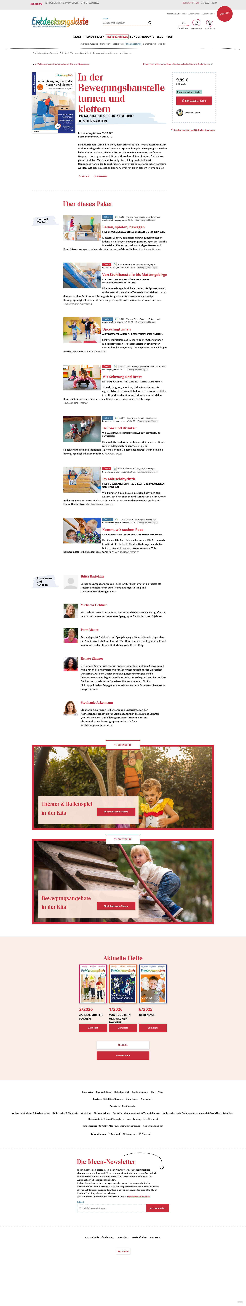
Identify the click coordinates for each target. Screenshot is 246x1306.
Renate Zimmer (92, 688)
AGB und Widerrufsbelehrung (99, 1267)
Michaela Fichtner (94, 626)
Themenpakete (133, 41)
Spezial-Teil (118, 41)
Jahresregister (149, 41)
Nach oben (123, 1281)
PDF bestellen (195, 98)
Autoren (102, 178)
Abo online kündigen (153, 1156)
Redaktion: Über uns (176, 11)
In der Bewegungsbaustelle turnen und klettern (109, 51)
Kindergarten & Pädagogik (62, 3)
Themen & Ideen (93, 34)
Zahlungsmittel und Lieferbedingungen (194, 127)
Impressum (155, 1267)
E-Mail (80, 1232)
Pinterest (146, 1164)
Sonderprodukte (142, 34)
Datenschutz (123, 1267)
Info (213, 3)
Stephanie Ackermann (98, 732)
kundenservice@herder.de (127, 1156)
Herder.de (36, 3)
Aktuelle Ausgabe (89, 41)
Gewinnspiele (128, 1136)
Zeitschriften (186, 3)
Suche (105, 16)
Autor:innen (193, 11)
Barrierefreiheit (139, 1267)
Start (77, 34)
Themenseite (123, 775)
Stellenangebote (102, 1143)
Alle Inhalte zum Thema (116, 841)
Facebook (115, 1164)
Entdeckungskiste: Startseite (46, 51)
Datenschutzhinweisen (139, 1226)
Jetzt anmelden (157, 1238)
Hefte (64, 51)
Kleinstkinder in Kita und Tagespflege (106, 1148)
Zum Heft (93, 1057)
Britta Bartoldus (93, 597)
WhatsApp (86, 1143)
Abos (169, 34)
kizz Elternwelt (151, 1148)
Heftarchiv (105, 41)
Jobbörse (224, 11)
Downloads (208, 11)
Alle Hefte (123, 1075)
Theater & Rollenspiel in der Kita (63, 833)
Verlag (202, 3)
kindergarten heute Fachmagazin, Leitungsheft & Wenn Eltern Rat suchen (198, 1143)
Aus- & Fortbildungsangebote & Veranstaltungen (136, 1143)
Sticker (161, 41)
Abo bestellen (123, 1085)
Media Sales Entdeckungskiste (35, 1143)
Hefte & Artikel (117, 34)
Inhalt (85, 178)
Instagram (131, 1164)
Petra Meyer (90, 655)
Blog (159, 34)
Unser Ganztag (90, 3)
